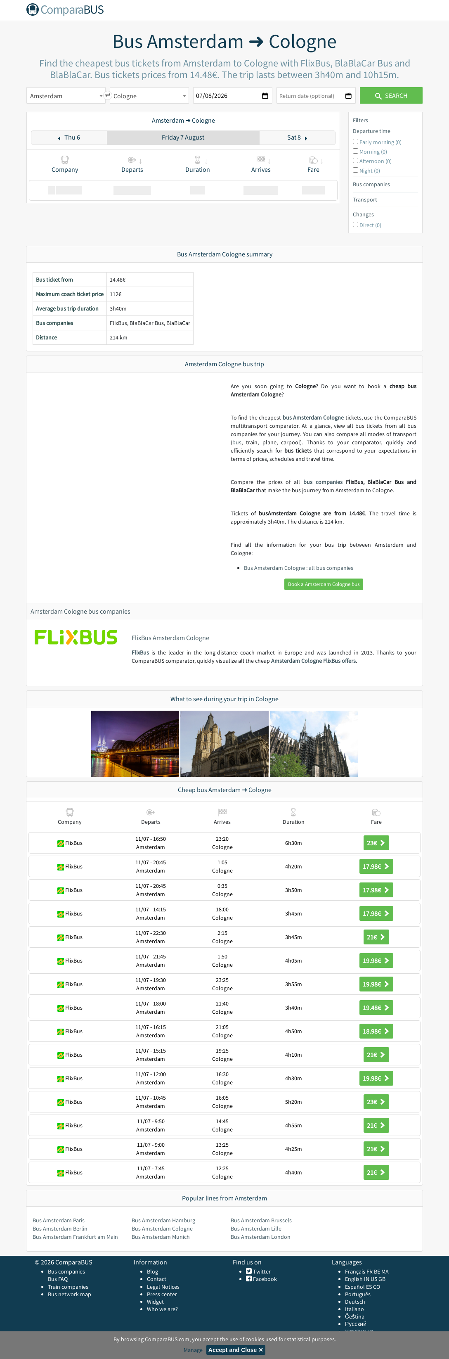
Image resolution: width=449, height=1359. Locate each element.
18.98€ (376, 1031)
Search (391, 95)
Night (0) (369, 170)
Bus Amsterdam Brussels (261, 1220)
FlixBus (140, 652)
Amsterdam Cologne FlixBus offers (313, 660)
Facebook (264, 1279)
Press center (162, 1294)
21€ (376, 937)
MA (385, 1271)
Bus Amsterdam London (261, 1236)
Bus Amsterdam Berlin (60, 1228)
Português (358, 1294)
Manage (193, 1350)
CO (376, 1286)
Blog (152, 1271)
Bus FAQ (58, 1279)
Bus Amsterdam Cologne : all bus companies (298, 568)
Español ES (359, 1286)
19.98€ (376, 960)
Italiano (354, 1309)
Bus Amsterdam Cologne (162, 1228)
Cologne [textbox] (125, 96)
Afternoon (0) (375, 161)
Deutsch (355, 1301)
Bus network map (69, 1294)
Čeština (354, 1316)
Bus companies (66, 1271)
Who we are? (162, 1309)
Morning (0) (373, 151)
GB (381, 1279)
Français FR (359, 1271)
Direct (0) (370, 225)
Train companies (68, 1286)
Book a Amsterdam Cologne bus (323, 584)
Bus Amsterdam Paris (59, 1220)
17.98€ (376, 866)
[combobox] (66, 95)
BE (377, 1271)
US (374, 1279)
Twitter (261, 1271)
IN (366, 1279)
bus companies (323, 482)
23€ (376, 843)
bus (236, 442)
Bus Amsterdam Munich (161, 1236)
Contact (156, 1279)
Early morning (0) (380, 142)
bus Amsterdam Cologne (313, 417)
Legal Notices (163, 1286)
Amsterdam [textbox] (46, 96)
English (354, 1279)
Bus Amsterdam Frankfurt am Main (75, 1236)
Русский (355, 1324)
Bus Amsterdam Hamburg (163, 1220)
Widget (155, 1301)
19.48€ (376, 1007)
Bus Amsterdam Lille (256, 1228)
